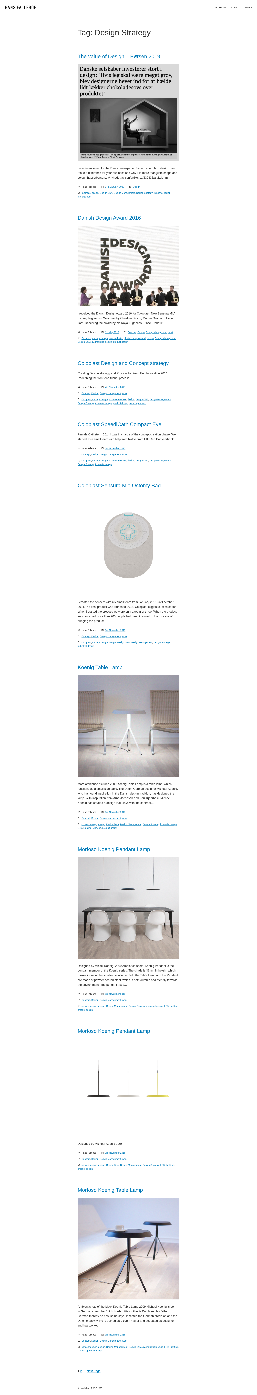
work (170, 332)
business (86, 193)
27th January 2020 (114, 187)
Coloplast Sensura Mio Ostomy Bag (119, 485)
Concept (132, 332)
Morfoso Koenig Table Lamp (110, 1190)
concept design (100, 338)
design (95, 193)
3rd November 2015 (115, 448)
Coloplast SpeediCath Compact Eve (120, 424)
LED (80, 828)
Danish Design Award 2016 (109, 218)
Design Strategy (144, 193)
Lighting (87, 828)
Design (136, 187)
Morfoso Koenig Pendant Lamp (114, 849)
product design (120, 342)
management (84, 196)
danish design (116, 338)
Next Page (94, 1371)
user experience (137, 403)
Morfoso (97, 828)
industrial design (162, 193)
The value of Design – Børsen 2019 (119, 56)
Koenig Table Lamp (100, 667)
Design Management (124, 193)
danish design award (134, 338)
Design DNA (106, 193)
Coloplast (86, 338)
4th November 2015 (115, 387)
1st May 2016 (112, 332)
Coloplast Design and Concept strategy (123, 363)
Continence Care (117, 399)
